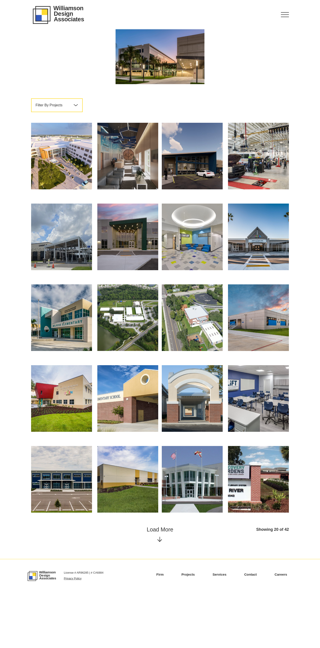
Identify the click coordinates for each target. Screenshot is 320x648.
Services (219, 630)
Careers (280, 630)
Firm (160, 630)
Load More (160, 589)
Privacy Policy (73, 634)
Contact (250, 630)
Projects (188, 630)
